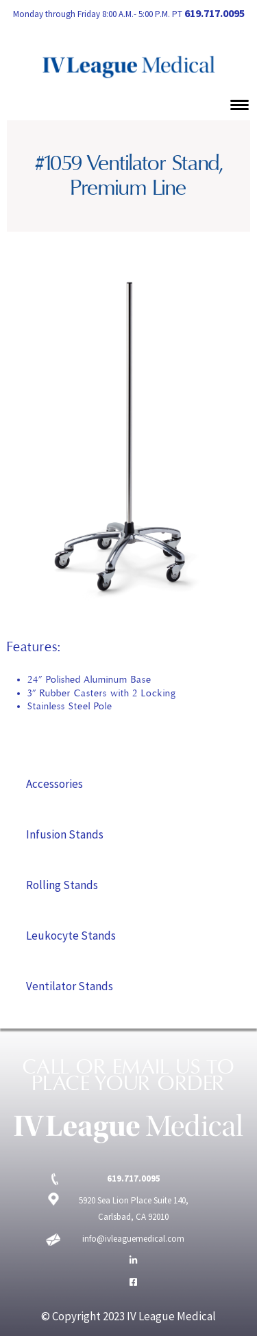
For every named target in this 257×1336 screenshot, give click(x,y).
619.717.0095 (214, 13)
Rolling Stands (62, 884)
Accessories (54, 783)
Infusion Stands (64, 834)
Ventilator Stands (69, 986)
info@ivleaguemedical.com (133, 1238)
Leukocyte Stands (71, 935)
